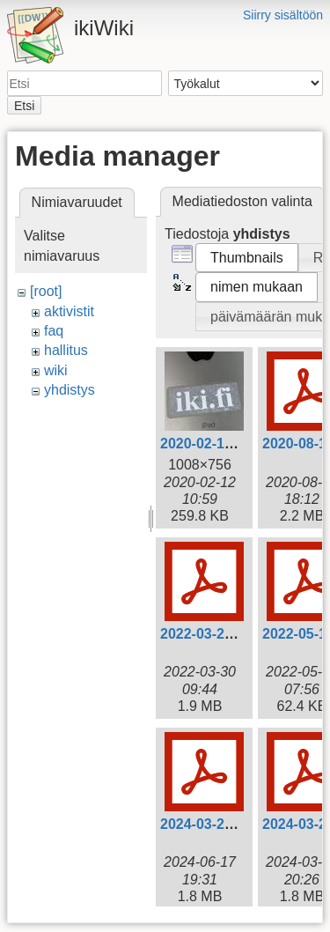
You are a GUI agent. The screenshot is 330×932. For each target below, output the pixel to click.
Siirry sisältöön (283, 15)
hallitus (66, 350)
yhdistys (69, 389)
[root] (46, 291)
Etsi (24, 106)
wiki (56, 370)
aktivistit (69, 311)
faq (53, 330)
